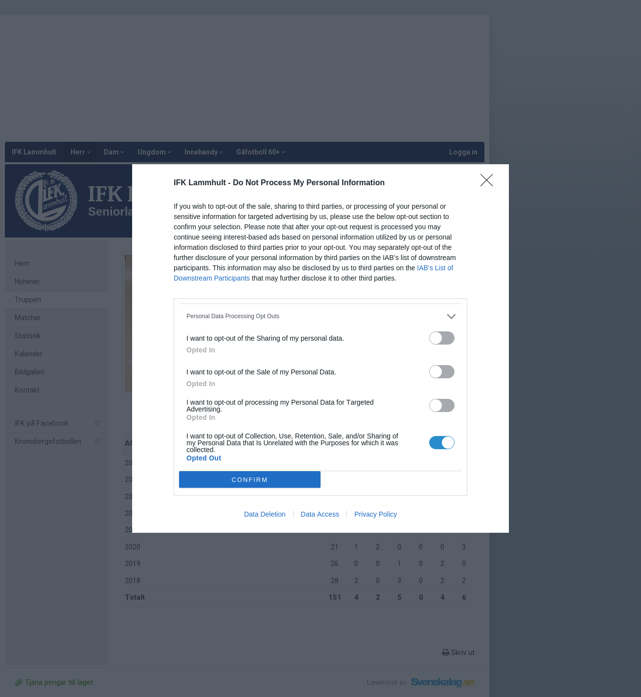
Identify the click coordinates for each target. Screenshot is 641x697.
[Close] (490, 183)
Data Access (320, 514)
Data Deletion (265, 514)
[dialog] (320, 348)
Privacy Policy (375, 514)
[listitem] (320, 316)
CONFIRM (249, 479)
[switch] (442, 338)
